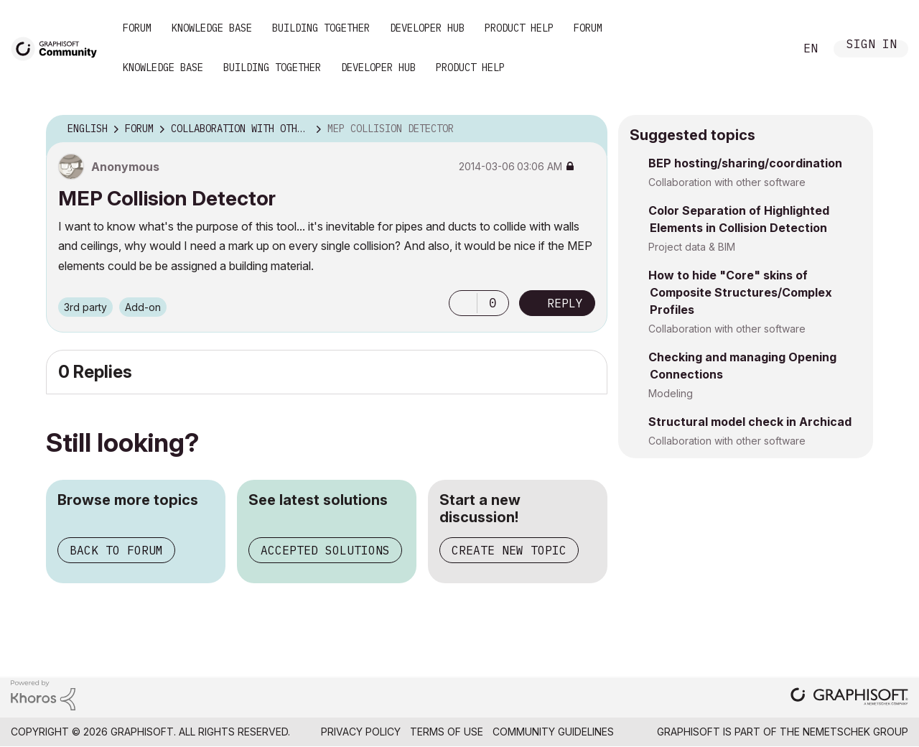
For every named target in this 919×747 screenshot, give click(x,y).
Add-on (143, 307)
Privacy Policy (361, 731)
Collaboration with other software (727, 182)
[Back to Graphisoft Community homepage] (59, 48)
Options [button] (587, 129)
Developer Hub (427, 28)
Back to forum (116, 550)
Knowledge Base (212, 28)
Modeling (670, 393)
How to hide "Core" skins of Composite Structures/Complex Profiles (740, 292)
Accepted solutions (325, 550)
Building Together (321, 28)
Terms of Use (446, 731)
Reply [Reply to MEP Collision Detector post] (565, 303)
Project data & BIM (691, 247)
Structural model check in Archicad (750, 421)
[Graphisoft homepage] (849, 698)
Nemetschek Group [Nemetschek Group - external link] (855, 731)
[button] (463, 303)
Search (767, 49)
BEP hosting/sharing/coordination (745, 163)
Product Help (519, 28)
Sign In (871, 45)
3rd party (85, 307)
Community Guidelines (553, 731)
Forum (137, 28)
